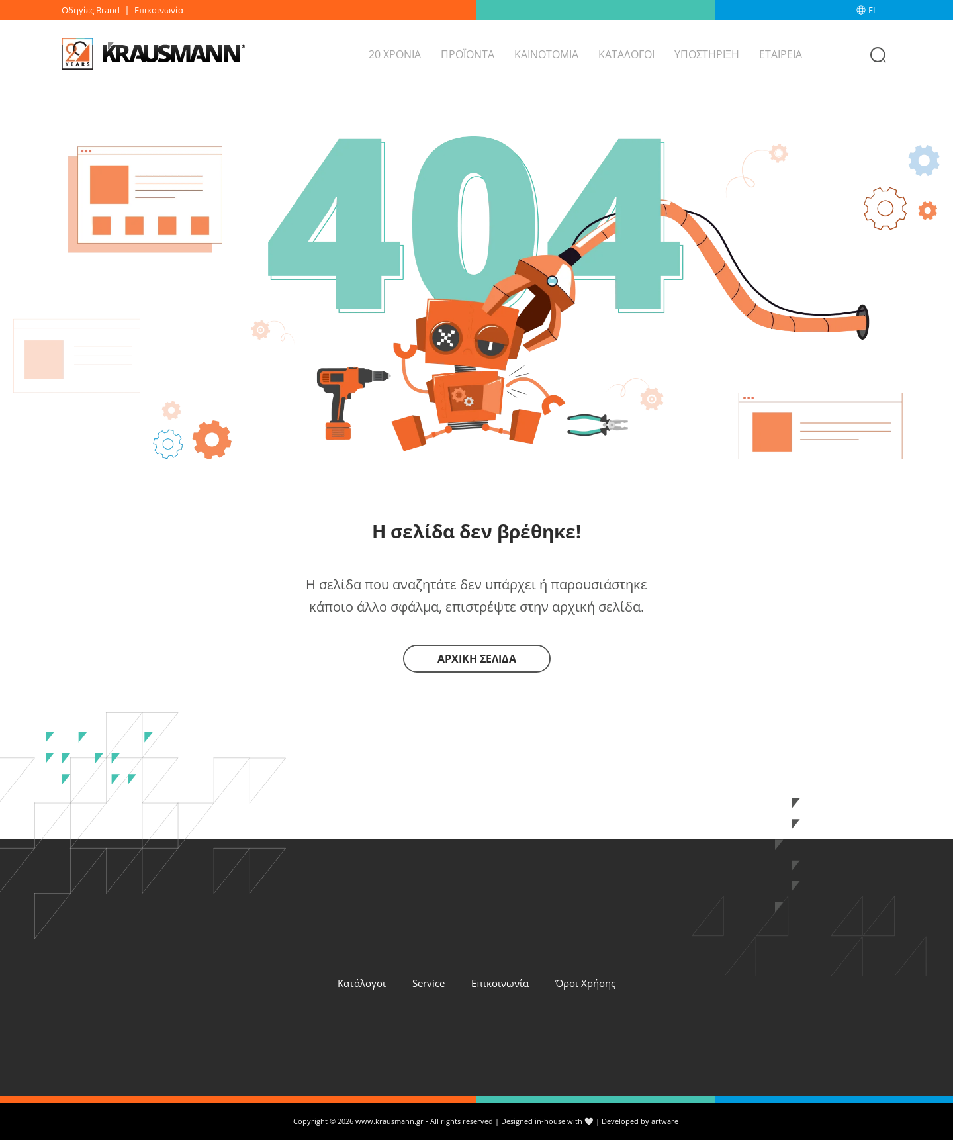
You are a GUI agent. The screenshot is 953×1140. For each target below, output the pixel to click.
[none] (879, 10)
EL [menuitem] (873, 10)
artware (664, 1121)
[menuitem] (879, 10)
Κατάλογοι (362, 983)
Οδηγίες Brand (91, 10)
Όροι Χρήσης (585, 983)
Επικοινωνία (158, 10)
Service (428, 983)
